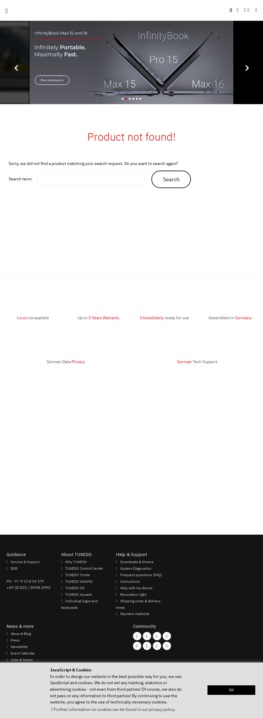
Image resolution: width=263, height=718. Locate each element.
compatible (33, 317)
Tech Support (197, 361)
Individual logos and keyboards (79, 604)
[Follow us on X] (167, 636)
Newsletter (19, 646)
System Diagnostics (135, 568)
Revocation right (133, 594)
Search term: (20, 179)
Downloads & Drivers (136, 561)
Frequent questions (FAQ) (141, 574)
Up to (98, 317)
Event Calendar (23, 653)
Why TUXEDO (76, 561)
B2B (14, 568)
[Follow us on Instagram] (147, 636)
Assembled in (230, 317)
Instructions (130, 581)
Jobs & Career (22, 659)
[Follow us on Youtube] (137, 646)
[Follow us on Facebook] (137, 636)
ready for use (164, 317)
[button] (256, 10)
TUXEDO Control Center (84, 568)
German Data (66, 361)
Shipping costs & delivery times (138, 604)
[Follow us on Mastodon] (157, 636)
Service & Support (25, 561)
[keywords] (91, 179)
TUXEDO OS (75, 587)
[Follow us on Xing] (147, 646)
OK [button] (231, 689)
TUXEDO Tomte (77, 574)
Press (15, 640)
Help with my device (136, 587)
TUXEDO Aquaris (78, 594)
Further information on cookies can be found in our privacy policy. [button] (114, 709)
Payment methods (134, 613)
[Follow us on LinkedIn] (157, 646)
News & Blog (21, 633)
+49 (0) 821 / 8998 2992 (28, 587)
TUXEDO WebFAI (79, 581)
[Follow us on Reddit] (167, 646)
